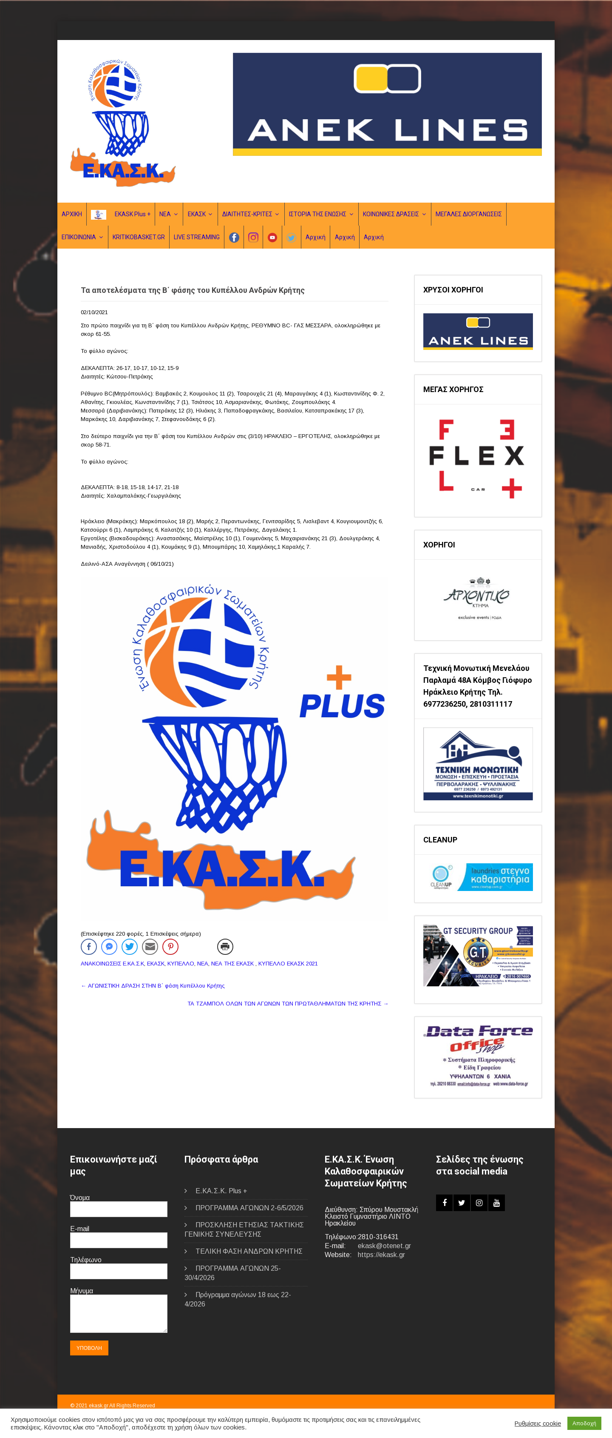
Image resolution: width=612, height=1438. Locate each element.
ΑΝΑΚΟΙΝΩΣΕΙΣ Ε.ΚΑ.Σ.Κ (112, 963)
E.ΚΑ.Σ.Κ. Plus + (221, 1191)
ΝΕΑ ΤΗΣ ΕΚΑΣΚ (232, 963)
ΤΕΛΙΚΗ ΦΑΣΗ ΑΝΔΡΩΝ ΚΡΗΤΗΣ (249, 1251)
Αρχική (316, 237)
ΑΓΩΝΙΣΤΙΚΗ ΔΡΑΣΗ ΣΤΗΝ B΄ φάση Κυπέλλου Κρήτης (153, 986)
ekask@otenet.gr (384, 1245)
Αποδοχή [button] (584, 1423)
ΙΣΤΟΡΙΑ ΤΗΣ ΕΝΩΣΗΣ (317, 214)
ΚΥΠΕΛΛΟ (180, 963)
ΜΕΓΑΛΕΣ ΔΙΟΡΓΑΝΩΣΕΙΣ (469, 214)
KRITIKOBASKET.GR (139, 237)
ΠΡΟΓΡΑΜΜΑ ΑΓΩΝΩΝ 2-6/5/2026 (249, 1208)
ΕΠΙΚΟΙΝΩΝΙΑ (79, 237)
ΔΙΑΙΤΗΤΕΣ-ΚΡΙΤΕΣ (247, 214)
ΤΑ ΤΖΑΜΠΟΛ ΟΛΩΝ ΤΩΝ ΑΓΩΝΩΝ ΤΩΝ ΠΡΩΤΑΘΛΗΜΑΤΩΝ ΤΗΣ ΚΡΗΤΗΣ (287, 1003)
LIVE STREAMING (197, 237)
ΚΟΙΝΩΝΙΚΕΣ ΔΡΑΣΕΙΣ (391, 214)
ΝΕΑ (165, 214)
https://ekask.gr (381, 1254)
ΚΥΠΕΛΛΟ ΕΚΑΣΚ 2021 (288, 963)
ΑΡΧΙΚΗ (72, 214)
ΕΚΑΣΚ (197, 214)
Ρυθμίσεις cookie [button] (538, 1423)
